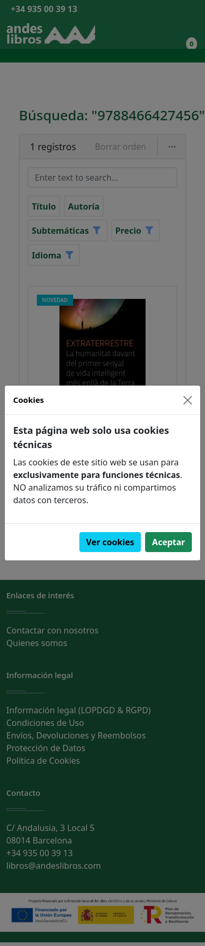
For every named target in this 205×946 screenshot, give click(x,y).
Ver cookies (110, 542)
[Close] (187, 400)
